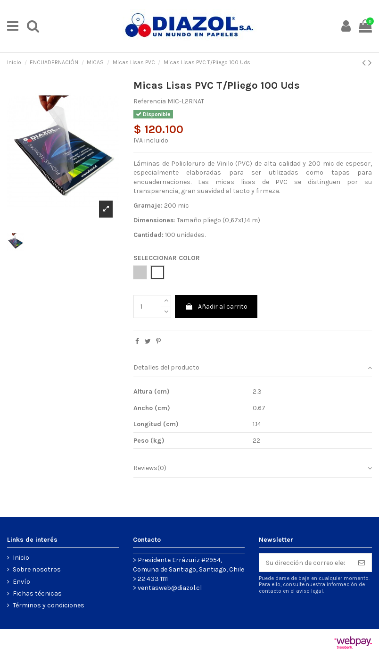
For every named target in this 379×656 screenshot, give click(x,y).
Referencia (149, 101)
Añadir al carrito (216, 307)
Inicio (21, 558)
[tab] (252, 368)
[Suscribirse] (361, 563)
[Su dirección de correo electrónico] (305, 563)
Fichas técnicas (37, 593)
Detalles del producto (252, 367)
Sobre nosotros (37, 569)
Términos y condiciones (48, 605)
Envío (21, 582)
